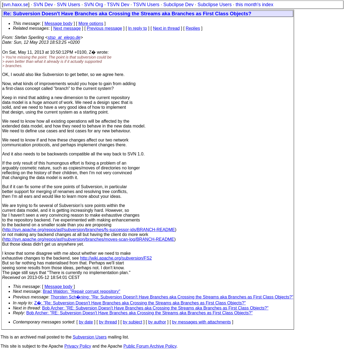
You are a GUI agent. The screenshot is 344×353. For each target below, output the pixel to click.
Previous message (104, 28)
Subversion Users (90, 337)
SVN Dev (43, 4)
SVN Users (68, 4)
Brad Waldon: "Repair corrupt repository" (81, 291)
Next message (67, 28)
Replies (193, 28)
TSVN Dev (118, 4)
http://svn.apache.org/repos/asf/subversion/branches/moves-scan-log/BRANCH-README (88, 239)
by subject (132, 322)
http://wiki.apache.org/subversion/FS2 (116, 258)
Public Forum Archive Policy (149, 346)
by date (86, 322)
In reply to (137, 28)
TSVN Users (146, 4)
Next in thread (166, 28)
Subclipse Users (215, 4)
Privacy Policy (77, 346)
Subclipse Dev (178, 4)
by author (157, 322)
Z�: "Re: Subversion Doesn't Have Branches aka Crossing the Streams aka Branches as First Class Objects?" (140, 303)
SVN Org (93, 4)
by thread (108, 322)
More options (90, 23)
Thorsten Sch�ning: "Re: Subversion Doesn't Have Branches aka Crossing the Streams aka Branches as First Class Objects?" (172, 297)
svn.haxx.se (15, 4)
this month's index (254, 4)
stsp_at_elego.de (64, 37)
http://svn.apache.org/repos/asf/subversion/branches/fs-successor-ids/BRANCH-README (89, 229)
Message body (58, 23)
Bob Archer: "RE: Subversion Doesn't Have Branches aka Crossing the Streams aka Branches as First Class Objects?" (155, 308)
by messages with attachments (201, 322)
